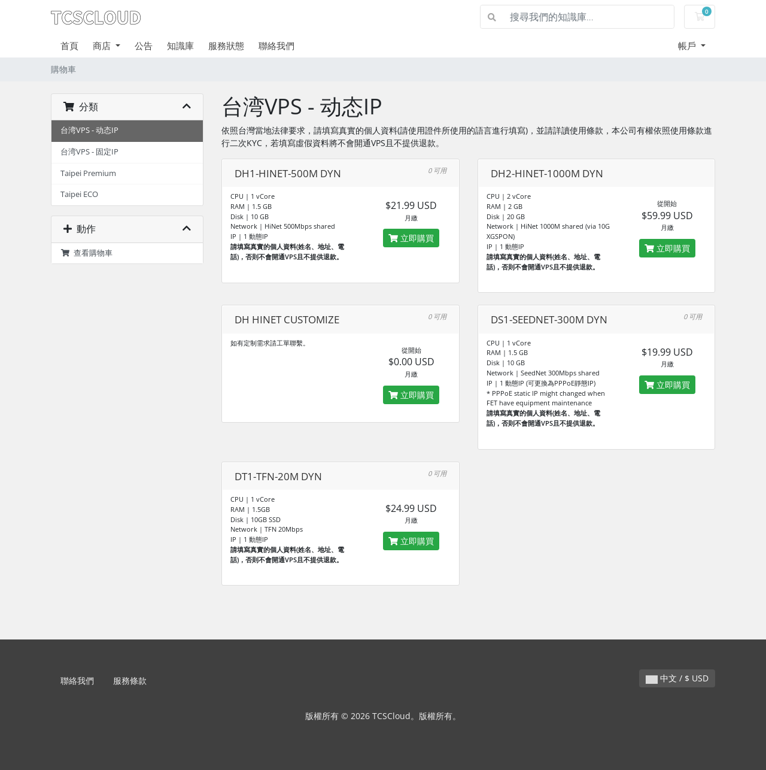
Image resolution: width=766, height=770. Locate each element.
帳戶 (688, 45)
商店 (103, 45)
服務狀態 (226, 45)
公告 (144, 45)
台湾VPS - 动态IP (89, 130)
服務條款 (130, 680)
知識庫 (180, 45)
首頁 (69, 45)
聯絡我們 (276, 45)
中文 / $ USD (677, 678)
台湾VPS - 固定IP (89, 152)
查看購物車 (86, 253)
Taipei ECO (79, 194)
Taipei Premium (88, 173)
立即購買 (411, 238)
